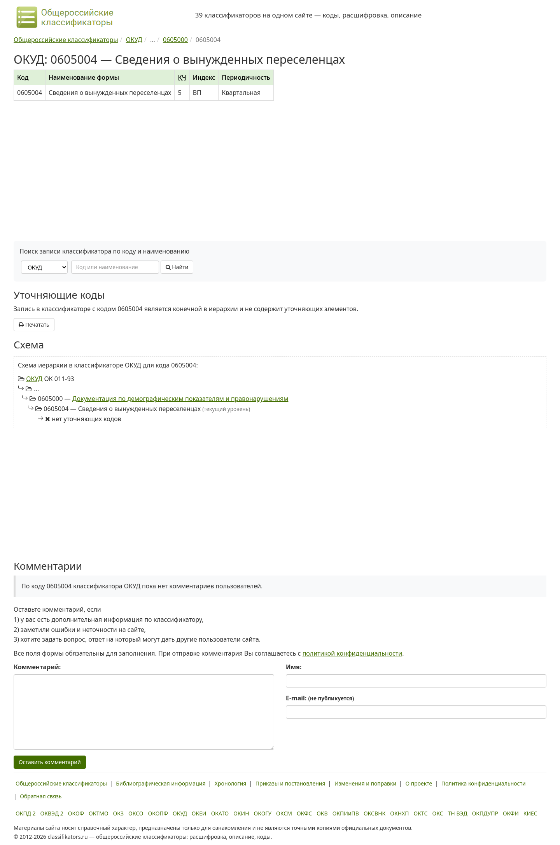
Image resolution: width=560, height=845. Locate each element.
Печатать (34, 324)
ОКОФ (76, 813)
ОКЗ (118, 813)
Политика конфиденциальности (483, 783)
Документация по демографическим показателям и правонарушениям (180, 398)
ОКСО (135, 813)
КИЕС (530, 813)
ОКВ (322, 813)
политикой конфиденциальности (352, 653)
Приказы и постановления (291, 783)
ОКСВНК (374, 813)
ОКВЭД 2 (51, 813)
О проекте (418, 783)
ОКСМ (284, 813)
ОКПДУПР (485, 813)
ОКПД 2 (26, 813)
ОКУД (34, 378)
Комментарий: (37, 667)
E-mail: (320, 698)
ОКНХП (399, 813)
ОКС (437, 813)
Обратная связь (40, 796)
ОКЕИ (199, 813)
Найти (177, 267)
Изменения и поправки (365, 783)
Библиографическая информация (160, 783)
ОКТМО (98, 813)
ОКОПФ (158, 813)
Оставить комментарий (50, 762)
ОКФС (304, 813)
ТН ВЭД (457, 813)
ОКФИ (511, 813)
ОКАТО (220, 813)
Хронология (230, 783)
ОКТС (421, 813)
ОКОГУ (263, 813)
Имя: (293, 667)
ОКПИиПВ (345, 813)
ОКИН (241, 813)
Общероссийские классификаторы (61, 783)
